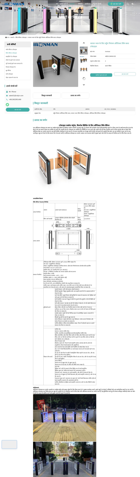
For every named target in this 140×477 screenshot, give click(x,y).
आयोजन (88, 4)
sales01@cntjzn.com (16, 95)
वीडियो (80, 4)
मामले (11, 445)
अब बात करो (116, 4)
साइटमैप (33, 463)
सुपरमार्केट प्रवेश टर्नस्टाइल (68, 297)
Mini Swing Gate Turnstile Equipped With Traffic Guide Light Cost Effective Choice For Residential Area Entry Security (53, 355)
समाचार (11, 442)
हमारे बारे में (64, 4)
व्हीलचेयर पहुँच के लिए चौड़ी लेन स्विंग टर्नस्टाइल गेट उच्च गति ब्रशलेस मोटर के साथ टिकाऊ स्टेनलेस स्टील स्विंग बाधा (20, 399)
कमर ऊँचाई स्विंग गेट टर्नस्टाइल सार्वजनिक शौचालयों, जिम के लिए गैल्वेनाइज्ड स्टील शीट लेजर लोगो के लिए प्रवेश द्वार (20, 355)
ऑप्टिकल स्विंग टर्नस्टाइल (48, 297)
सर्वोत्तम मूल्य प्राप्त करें (101, 75)
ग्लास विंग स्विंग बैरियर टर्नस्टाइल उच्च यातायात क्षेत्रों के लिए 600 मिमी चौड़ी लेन (86, 355)
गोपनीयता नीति (25, 463)
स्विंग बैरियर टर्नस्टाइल (21, 37)
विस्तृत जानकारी (47, 96)
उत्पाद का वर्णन (75, 96)
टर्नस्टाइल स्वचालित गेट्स (88, 297)
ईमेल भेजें (99, 450)
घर (57, 4)
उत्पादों (73, 4)
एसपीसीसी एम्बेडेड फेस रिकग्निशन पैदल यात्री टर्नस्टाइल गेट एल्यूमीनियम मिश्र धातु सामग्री (119, 355)
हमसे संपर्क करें (98, 4)
